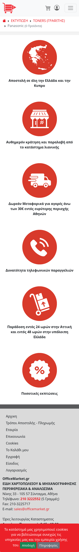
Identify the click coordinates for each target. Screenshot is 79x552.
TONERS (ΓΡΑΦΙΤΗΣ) (49, 20)
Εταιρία (12, 429)
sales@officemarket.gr (32, 509)
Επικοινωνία (15, 436)
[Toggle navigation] (70, 8)
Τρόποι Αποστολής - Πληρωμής (30, 423)
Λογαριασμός (16, 470)
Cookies (12, 443)
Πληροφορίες (48, 545)
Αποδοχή (28, 545)
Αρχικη (11, 416)
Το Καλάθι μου (17, 450)
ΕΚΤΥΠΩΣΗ (19, 20)
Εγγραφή (13, 456)
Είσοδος (12, 463)
